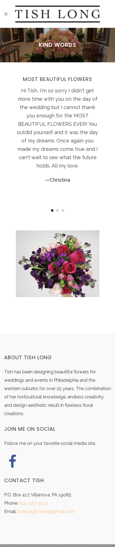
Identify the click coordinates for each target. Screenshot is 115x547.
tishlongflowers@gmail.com (46, 511)
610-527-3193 (33, 503)
